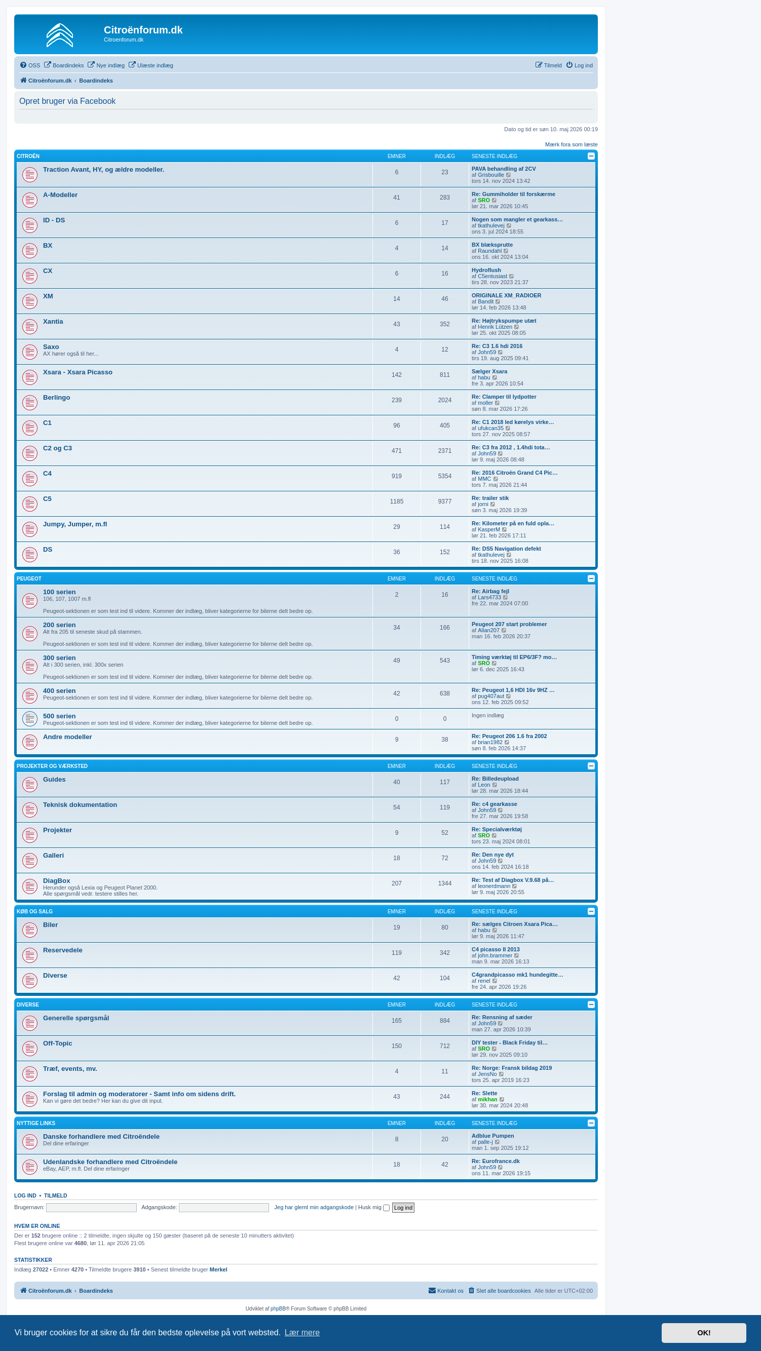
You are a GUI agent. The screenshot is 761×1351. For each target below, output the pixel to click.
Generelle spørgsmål (76, 1018)
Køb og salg (35, 911)
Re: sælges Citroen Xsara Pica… (515, 924)
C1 (47, 423)
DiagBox (56, 880)
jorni (483, 504)
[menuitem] (29, 65)
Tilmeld (55, 1195)
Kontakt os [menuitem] (446, 1290)
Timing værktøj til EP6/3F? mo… (514, 657)
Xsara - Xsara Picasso (77, 372)
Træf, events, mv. (70, 1068)
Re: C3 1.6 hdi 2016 (497, 346)
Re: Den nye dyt (493, 855)
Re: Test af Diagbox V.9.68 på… (513, 880)
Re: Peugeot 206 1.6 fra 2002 (509, 736)
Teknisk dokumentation (80, 804)
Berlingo (56, 397)
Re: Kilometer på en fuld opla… (513, 523)
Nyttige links (36, 1123)
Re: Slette (485, 1093)
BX (47, 245)
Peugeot (29, 579)
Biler (50, 925)
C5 (47, 499)
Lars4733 (489, 597)
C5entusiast (492, 276)
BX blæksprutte (492, 245)
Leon (484, 785)
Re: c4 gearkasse (494, 804)
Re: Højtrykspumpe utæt (504, 321)
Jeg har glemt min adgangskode (314, 1207)
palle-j (485, 1142)
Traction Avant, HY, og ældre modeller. (103, 169)
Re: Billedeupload (495, 779)
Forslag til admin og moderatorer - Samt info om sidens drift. (139, 1094)
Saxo (51, 347)
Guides (54, 779)
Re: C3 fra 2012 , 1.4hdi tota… (511, 447)
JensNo (487, 1074)
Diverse (55, 975)
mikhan (488, 1099)
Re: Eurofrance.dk (496, 1161)
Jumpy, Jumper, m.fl (75, 524)
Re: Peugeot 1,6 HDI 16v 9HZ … (513, 690)
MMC (484, 479)
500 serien (59, 716)
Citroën (28, 156)
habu (484, 377)
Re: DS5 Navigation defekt (506, 549)
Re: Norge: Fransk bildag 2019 (512, 1068)
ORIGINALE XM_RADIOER (507, 295)
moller (485, 403)
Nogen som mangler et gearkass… (517, 219)
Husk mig (374, 1207)
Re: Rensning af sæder (502, 1017)
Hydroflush (486, 270)
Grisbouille (491, 175)
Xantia (53, 321)
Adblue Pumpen (493, 1136)
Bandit (485, 301)
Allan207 (489, 630)
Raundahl (490, 251)
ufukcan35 (491, 428)
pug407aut (491, 696)
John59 (487, 352)
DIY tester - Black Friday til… (510, 1042)
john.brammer (495, 955)
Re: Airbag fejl (490, 591)
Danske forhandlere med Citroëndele (101, 1136)
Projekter (57, 830)
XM (48, 296)
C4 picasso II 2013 (496, 949)
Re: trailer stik (490, 498)
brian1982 (490, 742)
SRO (484, 200)
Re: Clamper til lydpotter (504, 397)
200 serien (59, 625)
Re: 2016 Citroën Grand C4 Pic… (515, 473)
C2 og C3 (57, 448)
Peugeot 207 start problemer (509, 624)
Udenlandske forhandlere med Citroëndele (110, 1162)
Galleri (53, 855)
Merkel (218, 1269)
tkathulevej (491, 225)
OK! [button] (703, 1333)
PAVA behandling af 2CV (504, 169)
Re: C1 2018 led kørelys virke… (513, 422)
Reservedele (63, 950)
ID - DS (54, 220)
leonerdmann (494, 886)
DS (47, 549)
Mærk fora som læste (571, 144)
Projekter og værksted (52, 766)
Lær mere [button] (302, 1332)
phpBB (278, 1308)
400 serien (59, 690)
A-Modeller (60, 195)
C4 (47, 473)
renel (484, 981)
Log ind (25, 1195)
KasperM (489, 529)
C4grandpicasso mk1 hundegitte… (517, 975)
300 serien (59, 658)
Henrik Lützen (495, 327)
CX (47, 271)
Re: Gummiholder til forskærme (513, 194)
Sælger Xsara (489, 371)
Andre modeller (67, 737)
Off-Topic (57, 1043)
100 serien (59, 592)
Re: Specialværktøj (497, 829)
